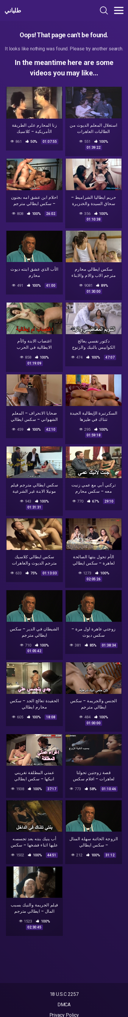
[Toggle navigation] (119, 10)
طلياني (12, 10)
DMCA (64, 1004)
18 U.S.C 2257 (64, 994)
